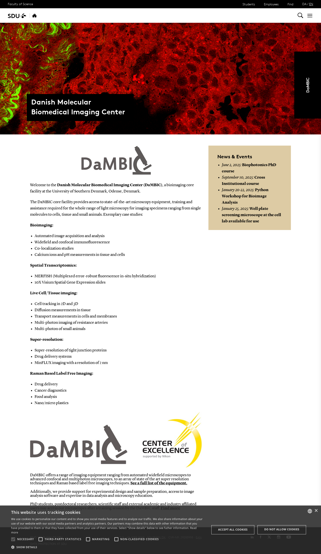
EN (311, 4)
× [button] (316, 510)
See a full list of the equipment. (158, 483)
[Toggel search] (300, 15)
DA (304, 4)
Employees (271, 4)
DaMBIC (307, 85)
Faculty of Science (20, 4)
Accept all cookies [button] (233, 529)
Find (290, 4)
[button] (13, 539)
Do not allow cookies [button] (281, 529)
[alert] (160, 530)
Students (249, 4)
